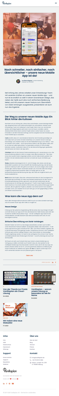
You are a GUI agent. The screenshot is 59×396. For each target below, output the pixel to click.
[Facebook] (6, 383)
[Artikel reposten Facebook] (55, 262)
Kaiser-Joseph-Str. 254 (39, 362)
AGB (4, 342)
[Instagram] (9, 383)
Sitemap (5, 349)
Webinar (5, 364)
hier (33, 248)
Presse (32, 347)
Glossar (32, 344)
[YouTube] (13, 383)
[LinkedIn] (4, 383)
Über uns (29, 255)
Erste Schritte (7, 357)
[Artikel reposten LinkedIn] (52, 262)
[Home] (6, 3)
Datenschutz (7, 344)
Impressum (6, 347)
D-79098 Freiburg (37, 364)
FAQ (4, 340)
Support (5, 360)
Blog (31, 342)
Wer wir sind (33, 340)
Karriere (32, 349)
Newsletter (6, 362)
